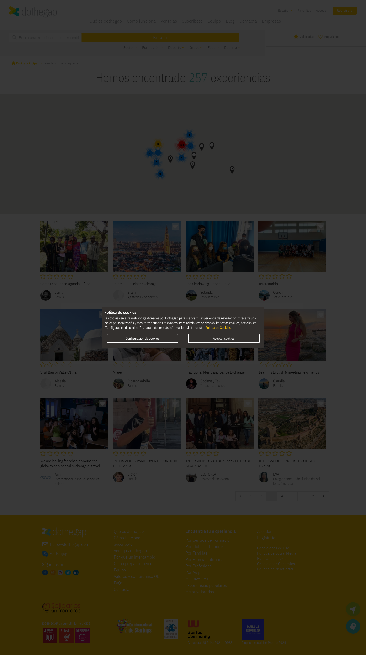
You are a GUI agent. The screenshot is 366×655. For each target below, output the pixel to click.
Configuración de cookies (142, 338)
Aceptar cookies (223, 338)
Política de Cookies (218, 327)
